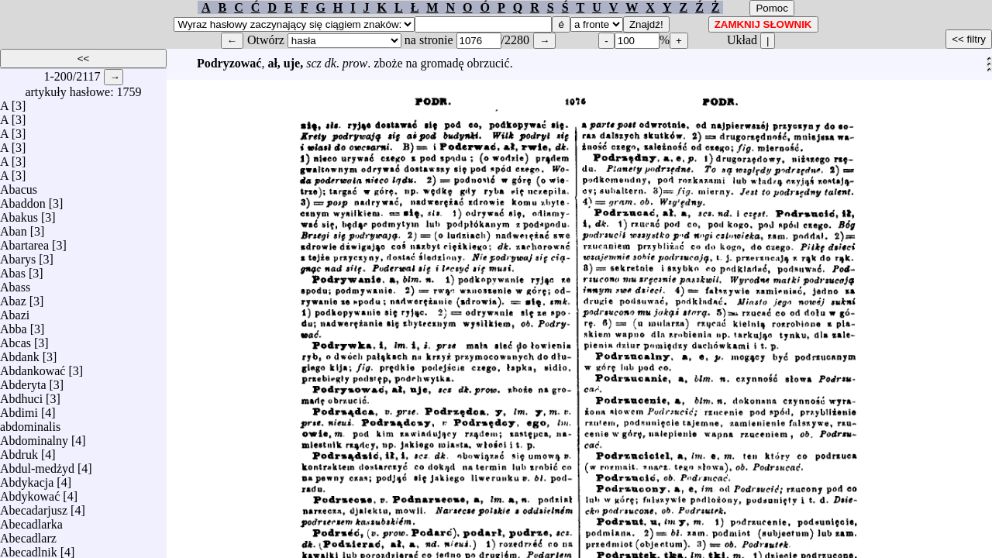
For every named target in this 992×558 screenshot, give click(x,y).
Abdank (20, 353)
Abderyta (23, 381)
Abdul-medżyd (37, 464)
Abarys (18, 255)
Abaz (13, 297)
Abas (13, 269)
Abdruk (19, 450)
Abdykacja (26, 478)
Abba (13, 325)
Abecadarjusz (33, 506)
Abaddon (23, 199)
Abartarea (24, 241)
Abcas (15, 339)
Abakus (19, 213)
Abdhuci (21, 394)
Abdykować (30, 492)
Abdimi (19, 408)
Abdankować (32, 367)
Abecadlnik (28, 548)
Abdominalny (34, 436)
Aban (13, 227)
